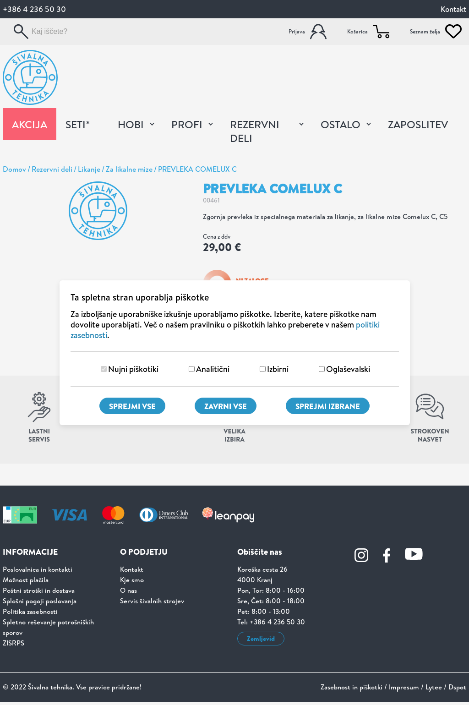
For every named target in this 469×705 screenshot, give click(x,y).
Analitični (212, 369)
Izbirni (278, 369)
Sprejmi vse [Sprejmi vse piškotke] (132, 406)
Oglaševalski (348, 369)
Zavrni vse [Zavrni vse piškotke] (225, 406)
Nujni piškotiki (133, 369)
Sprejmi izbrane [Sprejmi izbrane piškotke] (327, 406)
